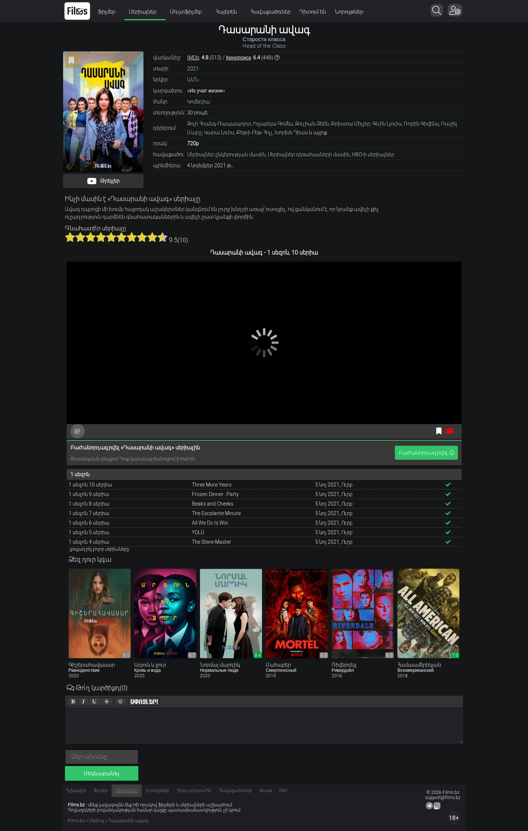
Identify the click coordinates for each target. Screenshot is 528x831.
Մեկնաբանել (101, 773)
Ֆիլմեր (109, 11)
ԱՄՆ (193, 80)
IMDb (193, 58)
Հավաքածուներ (270, 11)
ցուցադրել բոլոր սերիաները (99, 549)
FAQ (283, 790)
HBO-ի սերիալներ (373, 154)
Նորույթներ (349, 11)
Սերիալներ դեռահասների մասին (309, 154)
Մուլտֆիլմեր (188, 11)
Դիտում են (312, 11)
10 (162, 237)
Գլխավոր (76, 790)
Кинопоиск (238, 58)
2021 (193, 69)
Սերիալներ (145, 11)
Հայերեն (228, 11)
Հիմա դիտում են (193, 790)
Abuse (265, 790)
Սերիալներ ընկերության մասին (226, 154)
